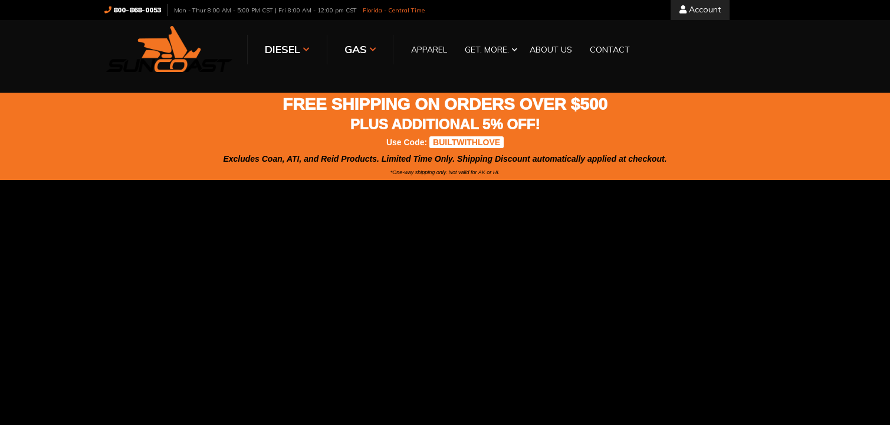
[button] (488, 50)
